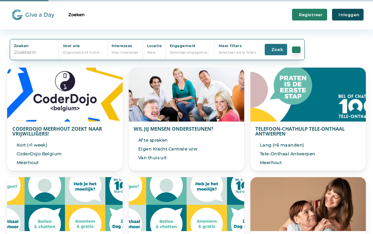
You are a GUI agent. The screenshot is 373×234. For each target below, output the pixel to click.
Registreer (309, 14)
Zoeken (76, 14)
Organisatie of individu (83, 52)
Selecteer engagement (190, 52)
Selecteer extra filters (237, 52)
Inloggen (347, 14)
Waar (151, 52)
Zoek (276, 49)
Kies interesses (125, 52)
